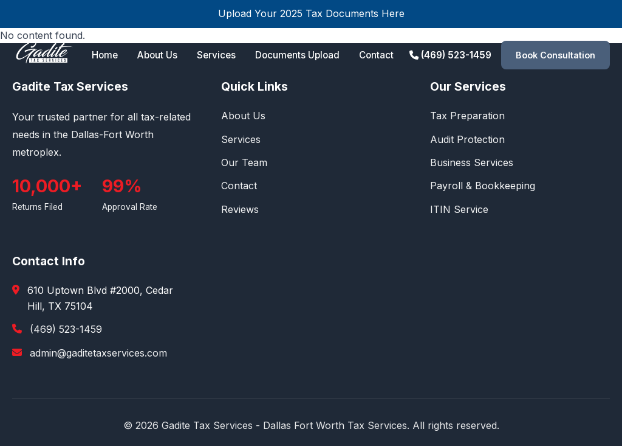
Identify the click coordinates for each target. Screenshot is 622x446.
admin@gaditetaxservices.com (98, 353)
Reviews (240, 209)
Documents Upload (297, 55)
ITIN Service (459, 209)
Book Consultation (555, 55)
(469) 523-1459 (450, 55)
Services (216, 55)
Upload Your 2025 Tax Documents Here (311, 13)
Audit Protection (467, 139)
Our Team (244, 162)
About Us (157, 55)
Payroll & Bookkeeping (482, 185)
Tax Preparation (467, 116)
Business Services (471, 162)
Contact (376, 55)
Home (105, 55)
